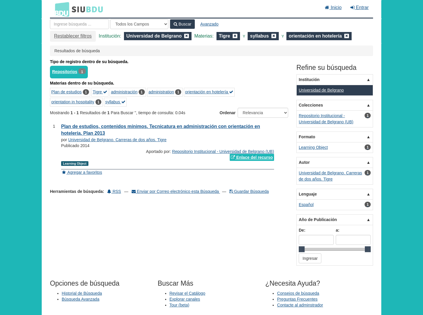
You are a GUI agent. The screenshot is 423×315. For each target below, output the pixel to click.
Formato (307, 136)
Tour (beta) (179, 305)
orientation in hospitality (72, 102)
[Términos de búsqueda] (79, 24)
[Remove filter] (186, 35)
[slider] (302, 249)
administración (124, 92)
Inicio (333, 7)
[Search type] (139, 24)
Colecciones (311, 105)
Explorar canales (184, 299)
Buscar (182, 24)
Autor (304, 162)
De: (302, 230)
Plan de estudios (66, 92)
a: (337, 230)
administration (161, 92)
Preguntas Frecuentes (297, 299)
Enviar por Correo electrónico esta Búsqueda (176, 191)
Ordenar (228, 112)
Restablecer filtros (73, 35)
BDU (60, 9)
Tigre (100, 92)
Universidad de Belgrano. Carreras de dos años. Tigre (117, 139)
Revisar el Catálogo (187, 293)
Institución (309, 79)
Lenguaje (308, 194)
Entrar (359, 7)
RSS (114, 191)
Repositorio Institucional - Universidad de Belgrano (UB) (223, 151)
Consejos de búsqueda (298, 293)
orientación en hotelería (209, 92)
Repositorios (65, 71)
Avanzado (209, 24)
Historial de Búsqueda (82, 293)
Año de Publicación (318, 219)
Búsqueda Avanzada (80, 299)
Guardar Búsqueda (249, 191)
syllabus (115, 102)
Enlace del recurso (252, 157)
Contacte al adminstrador (300, 305)
